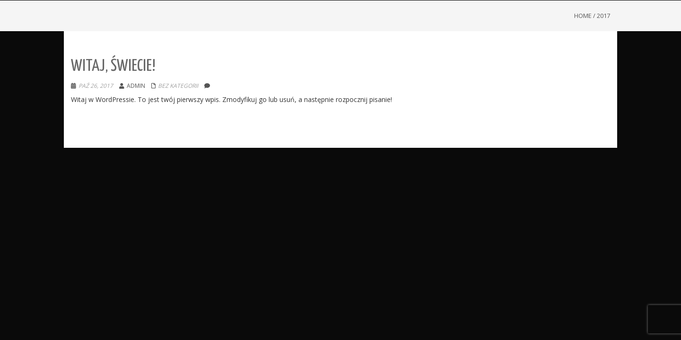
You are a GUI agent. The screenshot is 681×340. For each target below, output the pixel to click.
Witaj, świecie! (113, 66)
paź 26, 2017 (96, 86)
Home (583, 15)
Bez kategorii (178, 86)
